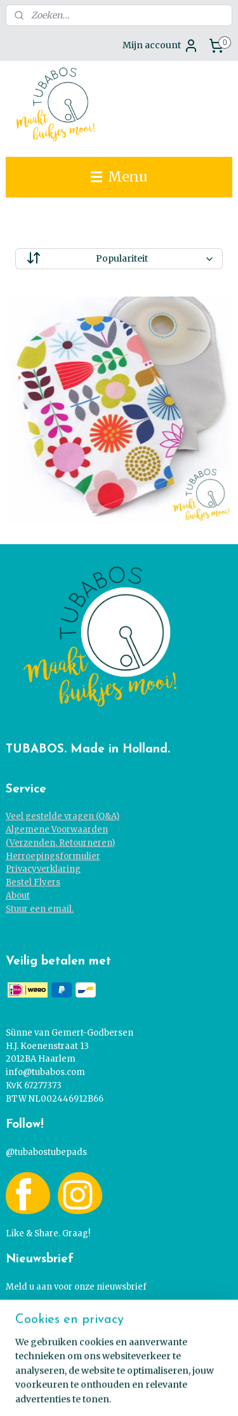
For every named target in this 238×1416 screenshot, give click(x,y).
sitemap (118, 1371)
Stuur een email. (40, 909)
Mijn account (160, 45)
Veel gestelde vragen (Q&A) (62, 816)
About (18, 895)
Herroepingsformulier (53, 856)
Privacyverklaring (43, 869)
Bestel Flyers (33, 882)
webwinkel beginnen (193, 1371)
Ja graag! (36, 1315)
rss (145, 1371)
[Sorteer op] (119, 259)
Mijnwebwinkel (143, 1392)
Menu (119, 176)
